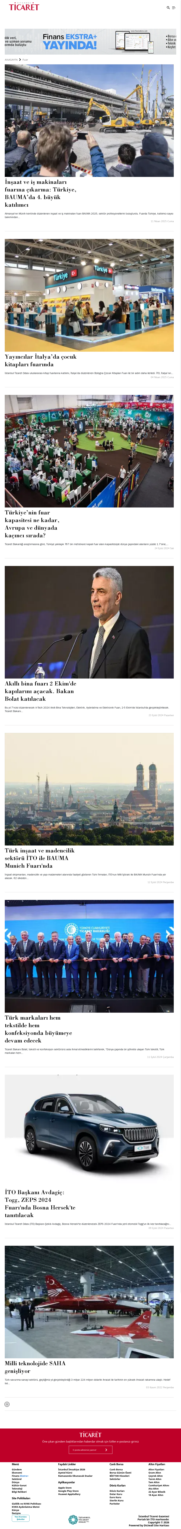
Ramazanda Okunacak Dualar (76, 1475)
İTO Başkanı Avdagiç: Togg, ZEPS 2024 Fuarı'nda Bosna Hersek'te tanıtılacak (40, 1203)
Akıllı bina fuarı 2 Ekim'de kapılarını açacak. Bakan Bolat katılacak (40, 691)
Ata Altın (152, 1487)
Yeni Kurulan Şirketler (21, 1516)
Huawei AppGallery (69, 1493)
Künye (16, 1508)
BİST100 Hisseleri (119, 1475)
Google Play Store (68, 1490)
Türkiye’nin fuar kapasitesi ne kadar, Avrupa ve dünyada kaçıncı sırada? (32, 524)
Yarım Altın (154, 1478)
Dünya (16, 1481)
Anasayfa (11, 59)
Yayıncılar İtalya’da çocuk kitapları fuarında (41, 360)
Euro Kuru (115, 1496)
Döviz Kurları (117, 1490)
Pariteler (114, 1502)
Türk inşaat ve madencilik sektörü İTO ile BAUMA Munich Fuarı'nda (40, 858)
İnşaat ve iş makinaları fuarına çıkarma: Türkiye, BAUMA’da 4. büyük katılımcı (40, 193)
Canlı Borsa (116, 1469)
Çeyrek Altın (154, 1475)
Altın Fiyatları (155, 1469)
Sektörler (115, 1478)
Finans (21, 1475)
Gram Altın (153, 1472)
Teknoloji (17, 1487)
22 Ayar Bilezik (156, 1490)
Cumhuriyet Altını (158, 1484)
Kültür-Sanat (19, 1484)
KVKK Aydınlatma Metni (26, 1505)
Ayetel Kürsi (65, 1472)
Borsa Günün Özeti (120, 1472)
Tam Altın (153, 1481)
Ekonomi (17, 1472)
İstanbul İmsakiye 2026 (72, 1469)
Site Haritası (161, 1523)
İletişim (16, 1511)
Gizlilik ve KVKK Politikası (27, 1502)
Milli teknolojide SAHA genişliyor (35, 1366)
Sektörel (17, 1478)
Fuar (25, 59)
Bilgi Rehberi (20, 1490)
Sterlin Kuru (116, 1499)
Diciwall (149, 1523)
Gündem (17, 1469)
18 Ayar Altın (155, 1493)
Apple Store (65, 1487)
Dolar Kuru (115, 1493)
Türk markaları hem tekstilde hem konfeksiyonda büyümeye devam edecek (38, 1029)
